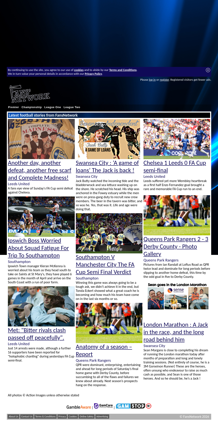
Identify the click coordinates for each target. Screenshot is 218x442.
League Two (72, 107)
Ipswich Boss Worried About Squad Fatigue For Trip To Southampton (38, 248)
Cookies (73, 416)
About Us (13, 416)
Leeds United (19, 183)
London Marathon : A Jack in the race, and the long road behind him (175, 332)
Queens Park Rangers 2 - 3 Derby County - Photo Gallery (175, 246)
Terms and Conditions (123, 70)
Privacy (62, 416)
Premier (13, 107)
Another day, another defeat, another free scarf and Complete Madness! (39, 170)
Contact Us (27, 416)
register (164, 80)
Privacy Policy (93, 74)
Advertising (102, 416)
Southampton (19, 261)
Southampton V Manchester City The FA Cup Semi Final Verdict (105, 264)
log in (152, 80)
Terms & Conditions (45, 416)
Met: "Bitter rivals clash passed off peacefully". (37, 333)
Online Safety (86, 416)
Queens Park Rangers (93, 360)
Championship (32, 107)
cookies (79, 70)
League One (52, 107)
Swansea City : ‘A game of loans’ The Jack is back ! (107, 166)
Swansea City (87, 176)
